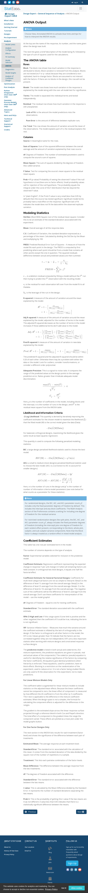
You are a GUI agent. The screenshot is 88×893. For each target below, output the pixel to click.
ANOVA (8, 66)
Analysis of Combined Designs (9, 78)
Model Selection (8, 61)
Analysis (7, 41)
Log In (75, 2)
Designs (7, 34)
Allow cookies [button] (76, 888)
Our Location (29, 847)
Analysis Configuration (10, 49)
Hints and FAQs (10, 115)
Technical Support (8, 120)
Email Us (28, 851)
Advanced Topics (8, 111)
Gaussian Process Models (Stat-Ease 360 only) (10, 103)
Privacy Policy (9, 854)
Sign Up (72, 863)
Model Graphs (10, 73)
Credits (7, 130)
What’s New (9, 20)
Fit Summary (10, 57)
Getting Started (10, 27)
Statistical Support (8, 125)
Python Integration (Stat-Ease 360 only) (10, 93)
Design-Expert (30, 13)
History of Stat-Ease (11, 851)
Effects (8, 53)
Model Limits (10, 44)
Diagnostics (9, 69)
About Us (7, 847)
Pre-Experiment (10, 37)
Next (81, 812)
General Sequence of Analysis (51, 13)
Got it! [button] (63, 888)
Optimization (9, 84)
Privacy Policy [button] (51, 889)
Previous (30, 812)
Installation (8, 24)
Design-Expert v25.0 (11, 15)
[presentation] (55, 262)
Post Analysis (9, 87)
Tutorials (7, 31)
